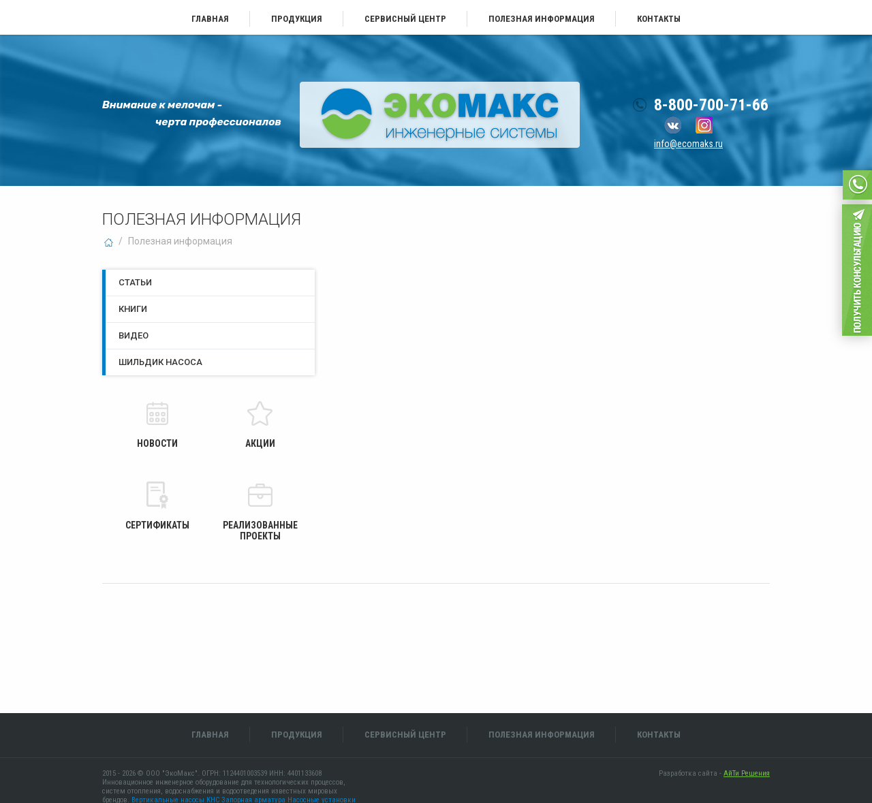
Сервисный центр (405, 19)
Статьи (135, 282)
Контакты (659, 19)
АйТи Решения (746, 773)
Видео (134, 335)
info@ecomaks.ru (688, 143)
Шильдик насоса (160, 362)
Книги (133, 309)
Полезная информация (541, 19)
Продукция (296, 19)
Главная (210, 19)
